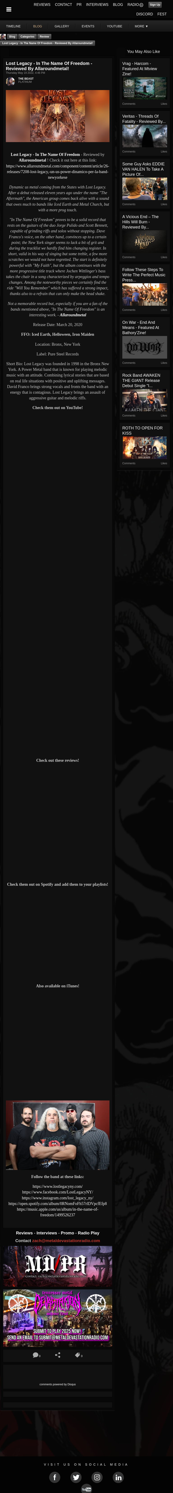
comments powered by (58, 1384)
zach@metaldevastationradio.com (66, 1240)
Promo (68, 1233)
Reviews (25, 1233)
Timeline (13, 26)
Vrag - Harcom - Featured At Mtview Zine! (139, 68)
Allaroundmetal (32, 160)
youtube (114, 26)
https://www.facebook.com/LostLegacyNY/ (57, 1192)
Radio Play (88, 1233)
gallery (62, 26)
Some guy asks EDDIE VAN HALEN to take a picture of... (143, 169)
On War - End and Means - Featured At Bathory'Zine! (140, 327)
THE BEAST (26, 78)
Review (44, 36)
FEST (162, 14)
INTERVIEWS (97, 5)
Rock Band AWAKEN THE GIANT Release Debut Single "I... (141, 380)
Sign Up (155, 4)
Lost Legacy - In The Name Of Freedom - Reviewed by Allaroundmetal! (47, 43)
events (88, 26)
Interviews (47, 1233)
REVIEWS (42, 5)
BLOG (118, 5)
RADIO (133, 5)
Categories (27, 36)
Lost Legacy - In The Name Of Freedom (46, 154)
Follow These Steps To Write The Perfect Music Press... (143, 274)
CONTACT (63, 5)
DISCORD (144, 14)
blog (37, 26)
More (141, 26)
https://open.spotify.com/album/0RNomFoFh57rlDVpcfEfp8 (58, 1203)
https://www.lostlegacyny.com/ (58, 1186)
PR (79, 5)
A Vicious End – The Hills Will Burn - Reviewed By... (140, 221)
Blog (12, 36)
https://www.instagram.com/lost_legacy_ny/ (57, 1198)
